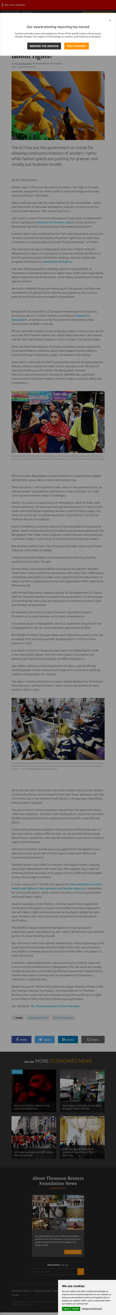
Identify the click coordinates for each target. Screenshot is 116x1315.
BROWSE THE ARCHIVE (44, 46)
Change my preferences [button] (92, 1309)
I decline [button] (75, 1309)
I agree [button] (66, 1309)
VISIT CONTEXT (76, 46)
